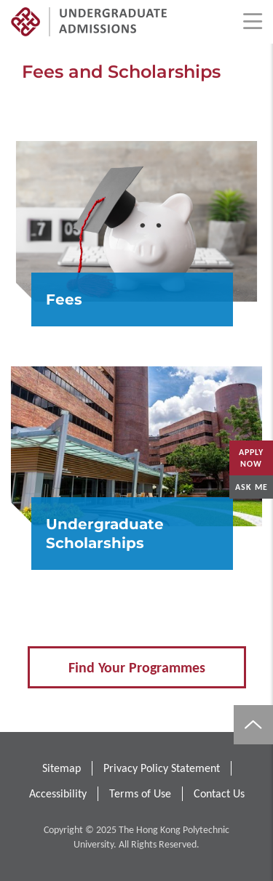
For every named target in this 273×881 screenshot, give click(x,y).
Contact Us (219, 793)
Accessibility (58, 793)
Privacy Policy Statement (161, 768)
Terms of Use (140, 793)
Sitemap (61, 768)
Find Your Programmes (136, 667)
